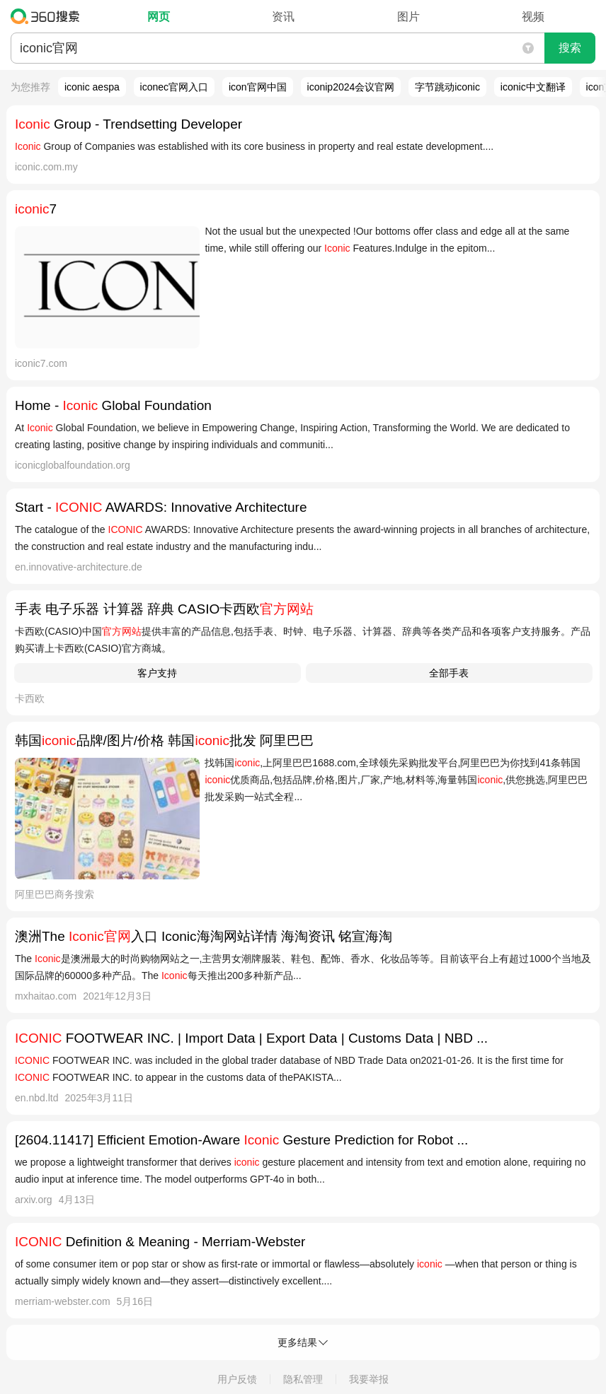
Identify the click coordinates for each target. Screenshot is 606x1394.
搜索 (570, 48)
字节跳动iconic (447, 87)
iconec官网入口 (174, 87)
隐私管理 (303, 1379)
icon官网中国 (258, 87)
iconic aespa (92, 87)
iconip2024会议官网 (351, 87)
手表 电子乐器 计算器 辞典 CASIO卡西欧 (164, 609)
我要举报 (369, 1379)
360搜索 (48, 16)
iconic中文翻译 (533, 87)
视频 (533, 17)
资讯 (283, 17)
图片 (408, 17)
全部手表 (449, 673)
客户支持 (157, 673)
